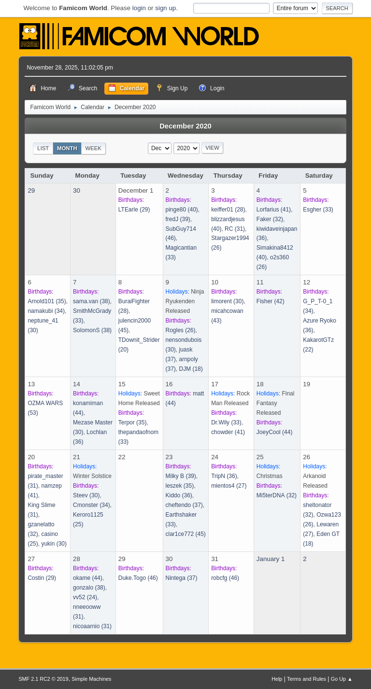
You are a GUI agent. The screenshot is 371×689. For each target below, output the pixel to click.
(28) (228, 209)
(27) (228, 485)
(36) (179, 495)
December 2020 (185, 126)
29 (31, 190)
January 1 (271, 558)
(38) (91, 301)
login (139, 8)
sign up (165, 8)
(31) (235, 228)
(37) (184, 505)
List (43, 148)
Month (67, 148)
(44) (275, 432)
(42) (271, 301)
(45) (186, 534)
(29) (134, 209)
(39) (178, 219)
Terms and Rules (306, 679)
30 (76, 190)
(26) (181, 330)
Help (276, 679)
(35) (47, 301)
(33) (318, 209)
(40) (182, 209)
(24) (85, 597)
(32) (270, 219)
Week (93, 148)
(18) (190, 369)
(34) (46, 311)
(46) (138, 578)
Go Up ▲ (342, 679)
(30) (227, 301)
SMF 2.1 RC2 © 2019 (43, 679)
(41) (274, 209)
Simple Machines (91, 679)
